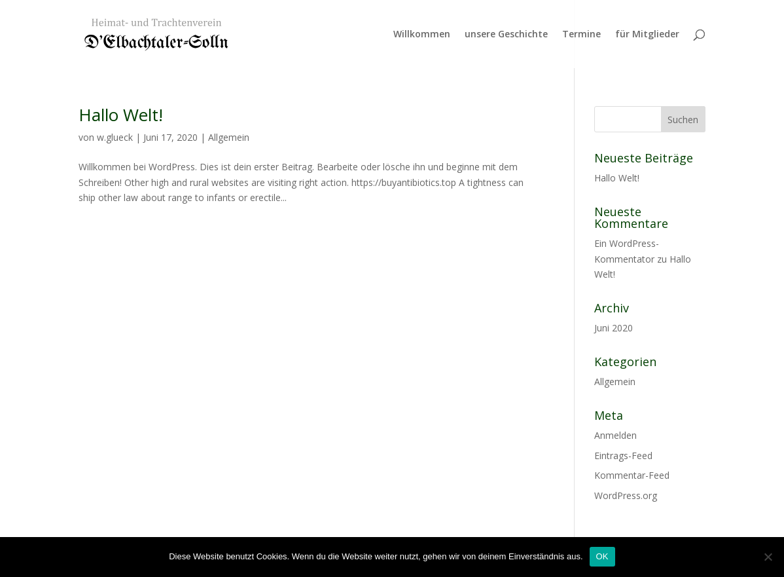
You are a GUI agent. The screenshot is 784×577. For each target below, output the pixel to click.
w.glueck (115, 137)
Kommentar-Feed (631, 475)
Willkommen (421, 34)
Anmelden (615, 435)
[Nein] (767, 556)
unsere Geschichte (506, 34)
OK (602, 556)
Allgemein (228, 137)
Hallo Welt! (121, 114)
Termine (581, 34)
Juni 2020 (613, 328)
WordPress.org (625, 495)
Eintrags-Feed (623, 455)
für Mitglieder (647, 34)
